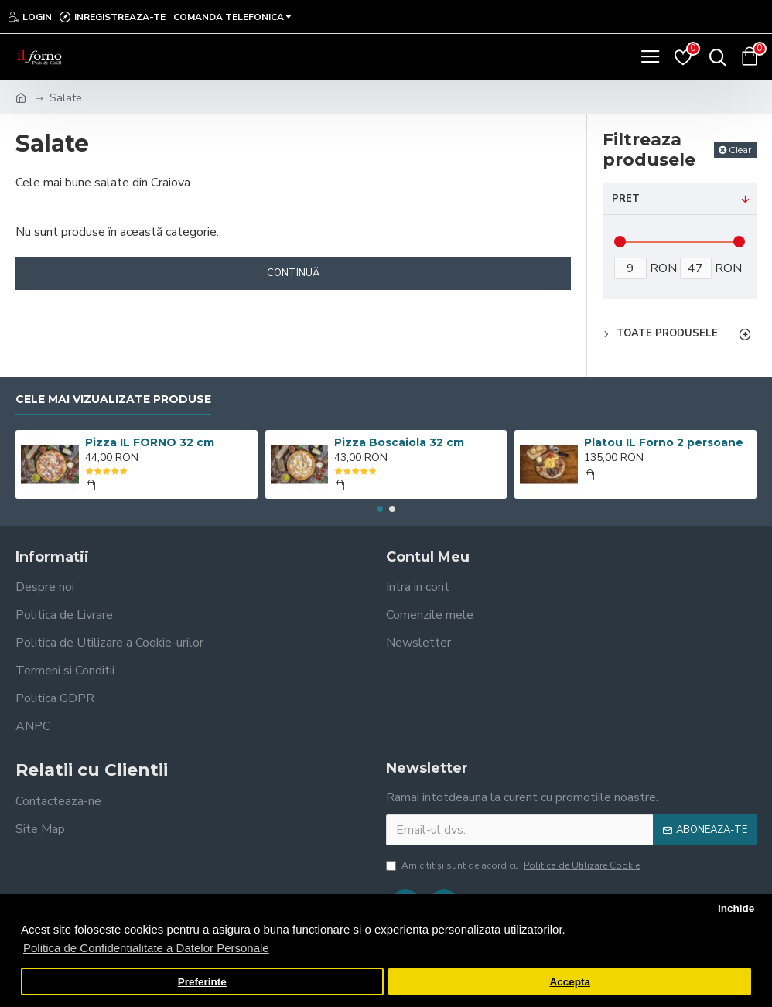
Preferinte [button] (202, 982)
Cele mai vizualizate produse (113, 399)
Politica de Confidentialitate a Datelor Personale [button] (146, 947)
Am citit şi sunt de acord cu (514, 865)
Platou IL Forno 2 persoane (663, 442)
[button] (380, 509)
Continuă (293, 273)
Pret (626, 199)
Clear (740, 149)
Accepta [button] (569, 982)
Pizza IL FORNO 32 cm (149, 442)
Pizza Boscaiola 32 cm (399, 442)
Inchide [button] (736, 908)
